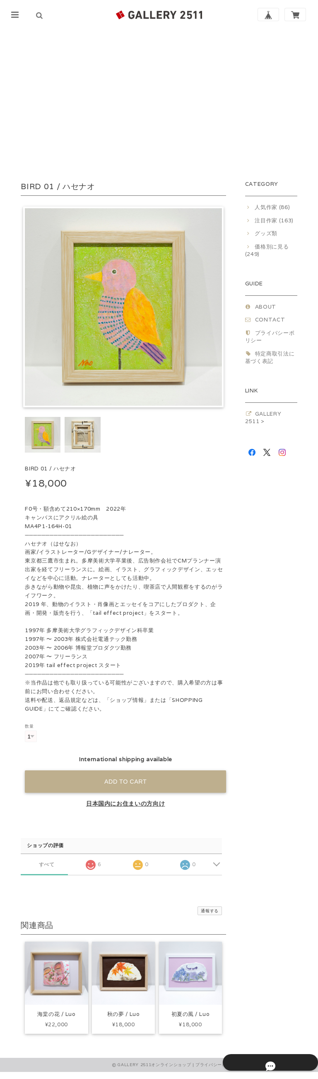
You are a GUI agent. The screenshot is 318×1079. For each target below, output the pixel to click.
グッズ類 (266, 233)
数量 (29, 726)
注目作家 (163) (274, 220)
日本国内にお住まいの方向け (125, 803)
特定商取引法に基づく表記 (270, 357)
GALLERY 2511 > (263, 417)
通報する (210, 910)
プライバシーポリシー (217, 1071)
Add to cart (125, 781)
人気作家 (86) (272, 207)
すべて (46, 864)
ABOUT (265, 306)
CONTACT (270, 319)
